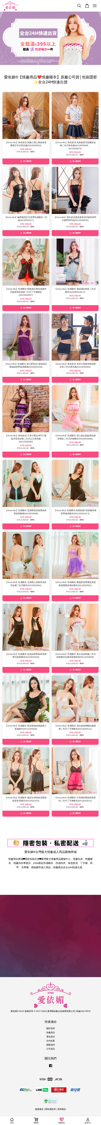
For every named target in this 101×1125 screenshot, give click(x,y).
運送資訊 (50, 1036)
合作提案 (50, 1041)
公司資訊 (50, 1049)
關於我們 (50, 1028)
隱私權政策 (50, 1109)
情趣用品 (50, 1032)
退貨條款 (61, 1109)
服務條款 (39, 1109)
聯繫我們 (50, 1045)
